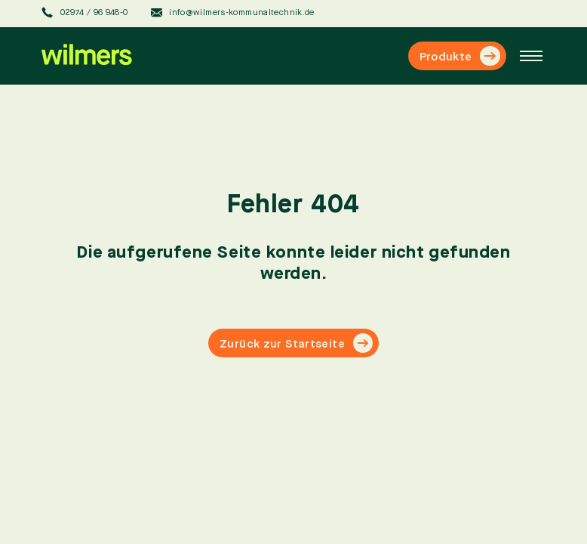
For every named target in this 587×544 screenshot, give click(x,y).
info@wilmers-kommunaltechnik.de (233, 12)
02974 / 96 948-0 (84, 12)
